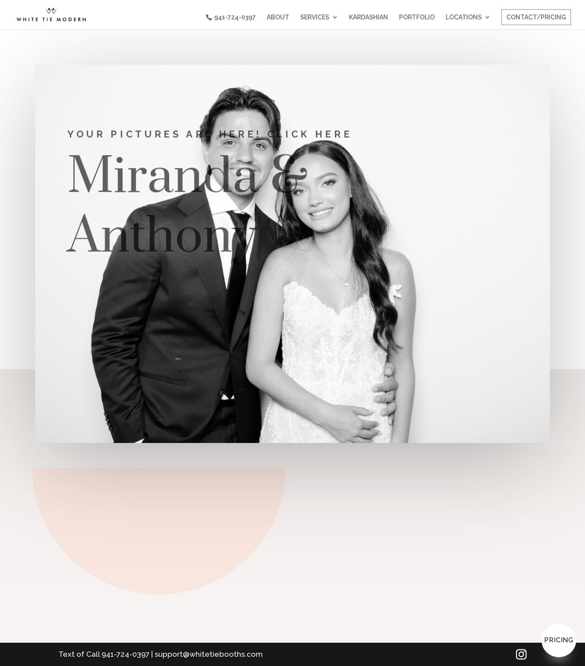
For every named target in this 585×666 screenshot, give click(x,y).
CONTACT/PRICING (536, 17)
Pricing (559, 640)
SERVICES (314, 17)
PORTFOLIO (417, 17)
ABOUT (278, 17)
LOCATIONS (464, 17)
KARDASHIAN (368, 17)
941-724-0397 (235, 17)
